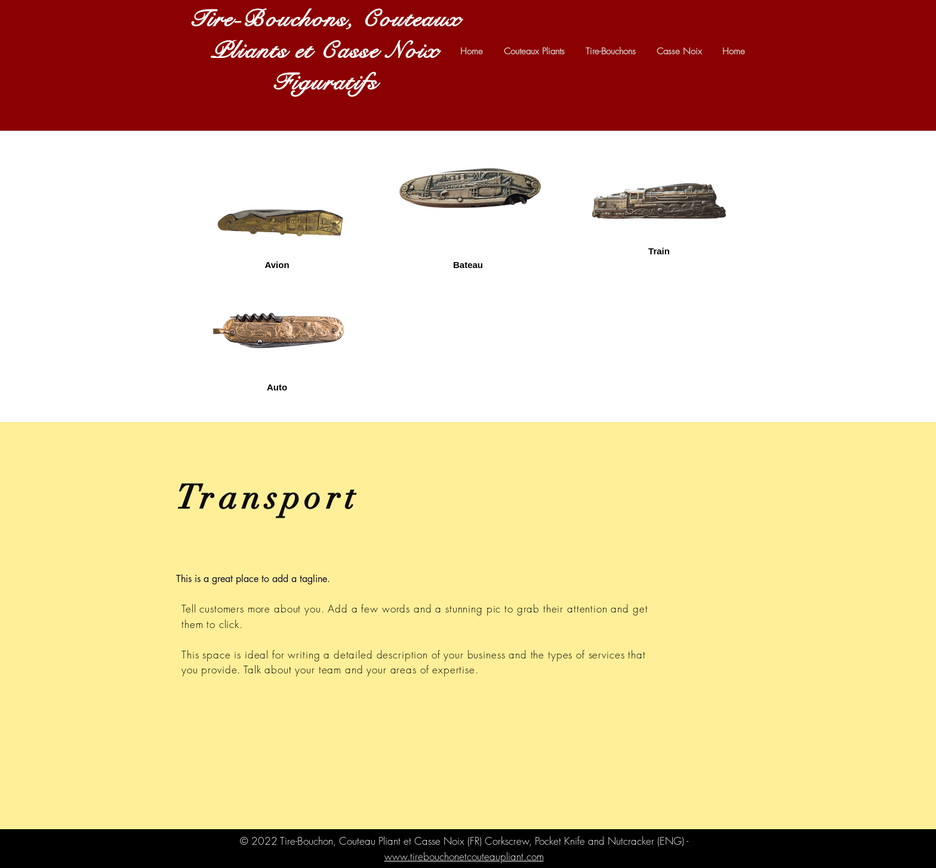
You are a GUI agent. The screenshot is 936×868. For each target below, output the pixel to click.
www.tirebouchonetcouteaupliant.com (464, 856)
